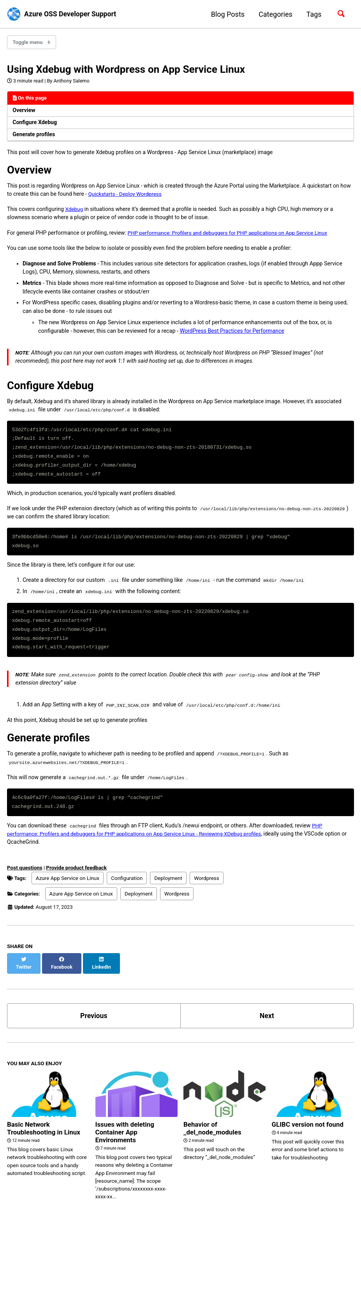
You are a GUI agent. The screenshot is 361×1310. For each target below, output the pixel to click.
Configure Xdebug (35, 125)
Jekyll (59, 1292)
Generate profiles (34, 137)
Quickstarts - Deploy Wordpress (141, 198)
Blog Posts (227, 14)
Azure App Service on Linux (68, 902)
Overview (24, 112)
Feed (77, 1280)
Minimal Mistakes (89, 1292)
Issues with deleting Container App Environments (126, 1149)
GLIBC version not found (310, 1141)
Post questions (24, 891)
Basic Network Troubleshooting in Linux (46, 1145)
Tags (313, 14)
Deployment (170, 902)
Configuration (128, 902)
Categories (275, 14)
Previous (93, 1032)
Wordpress (208, 902)
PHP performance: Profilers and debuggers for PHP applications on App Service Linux (236, 237)
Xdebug (76, 213)
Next (266, 1032)
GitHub (45, 1280)
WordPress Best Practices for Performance (233, 336)
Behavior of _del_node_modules (214, 1145)
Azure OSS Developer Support (72, 14)
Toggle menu (28, 42)
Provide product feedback (76, 891)
